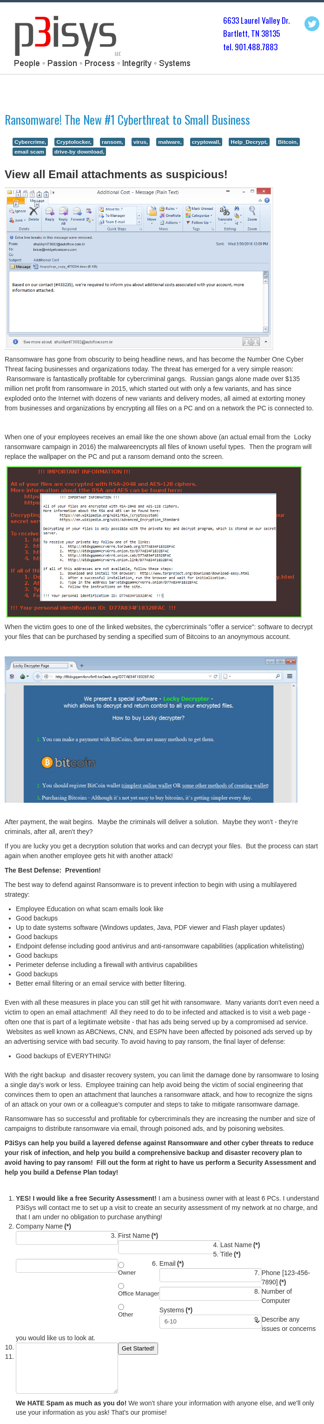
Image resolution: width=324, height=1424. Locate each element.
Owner (127, 1272)
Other (125, 1314)
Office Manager (138, 1293)
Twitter (311, 23)
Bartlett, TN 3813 (249, 33)
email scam (29, 151)
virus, (140, 142)
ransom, (112, 142)
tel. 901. (235, 47)
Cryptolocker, (74, 142)
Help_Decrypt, (249, 142)
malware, (170, 142)
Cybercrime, (30, 142)
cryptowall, (206, 142)
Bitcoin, (288, 142)
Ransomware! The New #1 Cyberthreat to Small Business (127, 119)
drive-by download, (79, 151)
